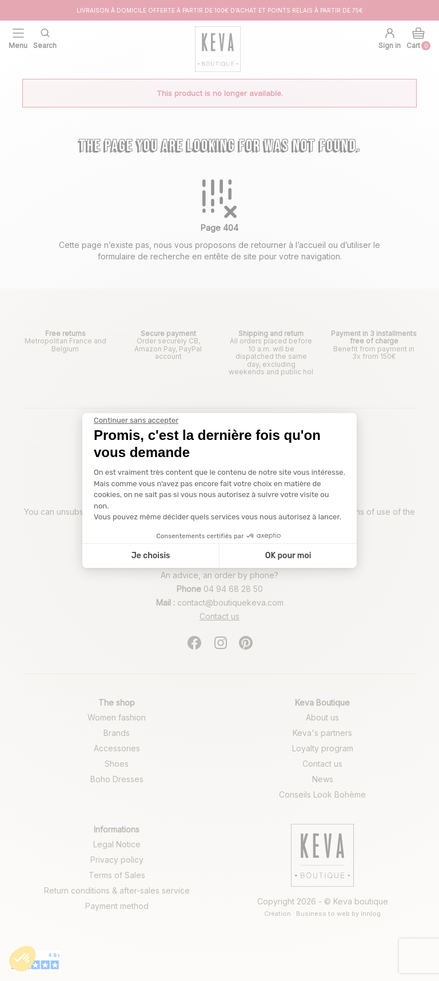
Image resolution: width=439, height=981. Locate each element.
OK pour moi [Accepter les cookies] (288, 555)
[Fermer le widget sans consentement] (136, 420)
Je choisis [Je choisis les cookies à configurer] (150, 555)
